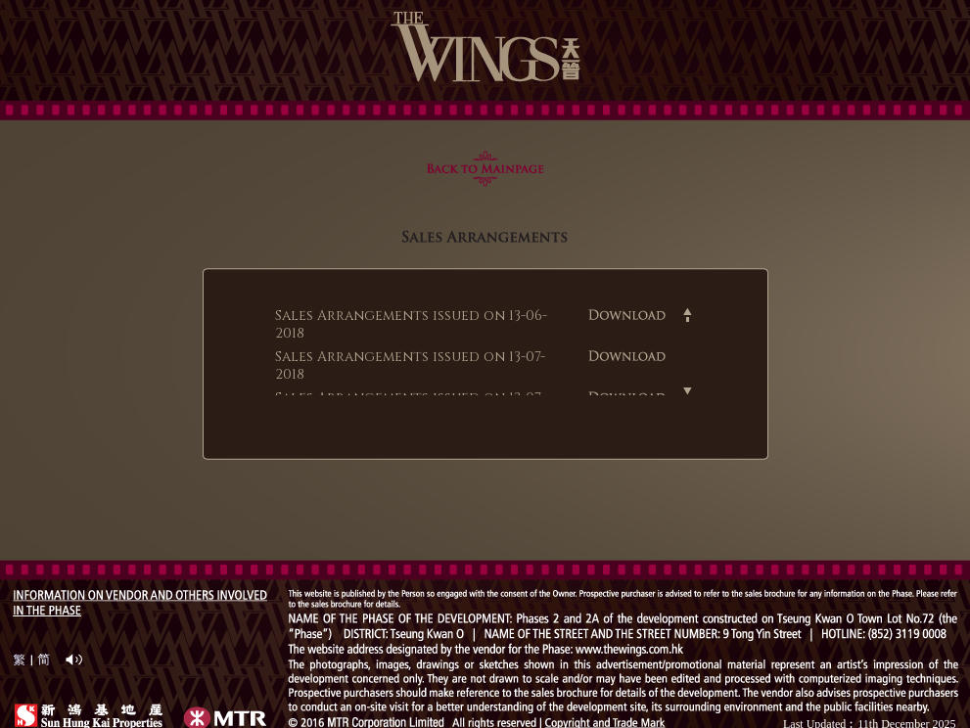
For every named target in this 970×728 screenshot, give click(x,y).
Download (627, 313)
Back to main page (485, 168)
